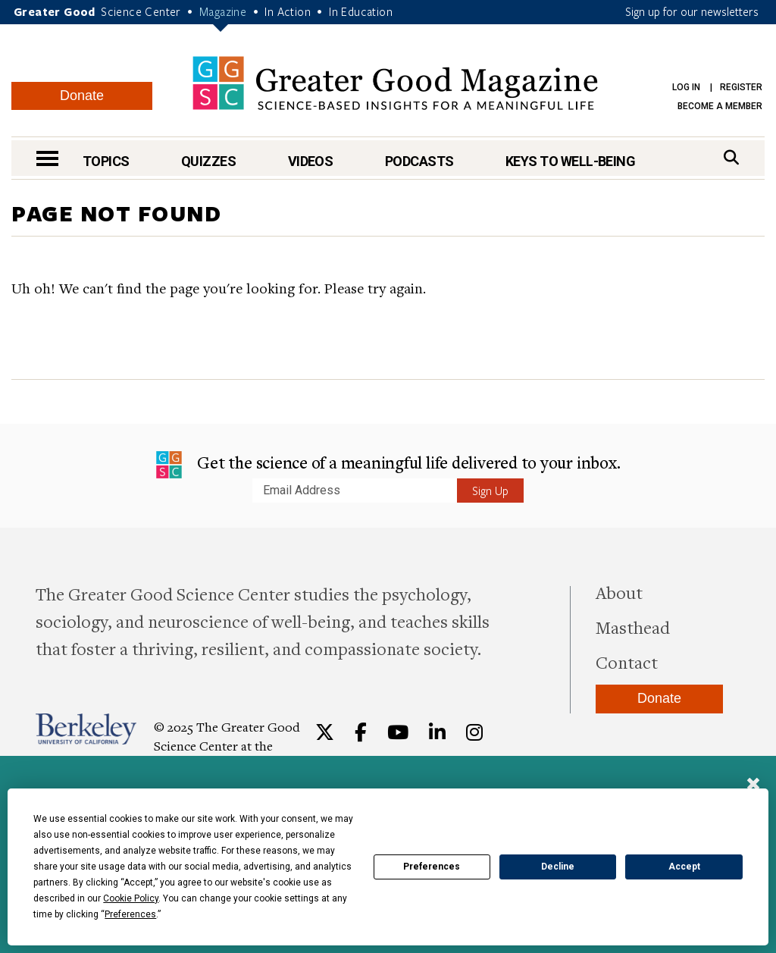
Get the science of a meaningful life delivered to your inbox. (388, 464)
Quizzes (208, 161)
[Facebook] (361, 732)
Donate (82, 95)
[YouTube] (397, 732)
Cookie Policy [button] (130, 898)
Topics (106, 161)
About (619, 592)
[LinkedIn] (437, 732)
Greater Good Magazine (395, 83)
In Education (361, 11)
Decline (557, 866)
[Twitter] (324, 732)
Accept (684, 866)
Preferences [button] (130, 914)
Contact (627, 661)
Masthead (633, 627)
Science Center (141, 11)
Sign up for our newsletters (692, 11)
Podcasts (419, 161)
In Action (287, 11)
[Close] (753, 785)
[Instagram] (474, 732)
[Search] (731, 157)
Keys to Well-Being (570, 161)
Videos (310, 161)
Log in (686, 87)
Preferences (431, 866)
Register (741, 87)
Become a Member (719, 106)
